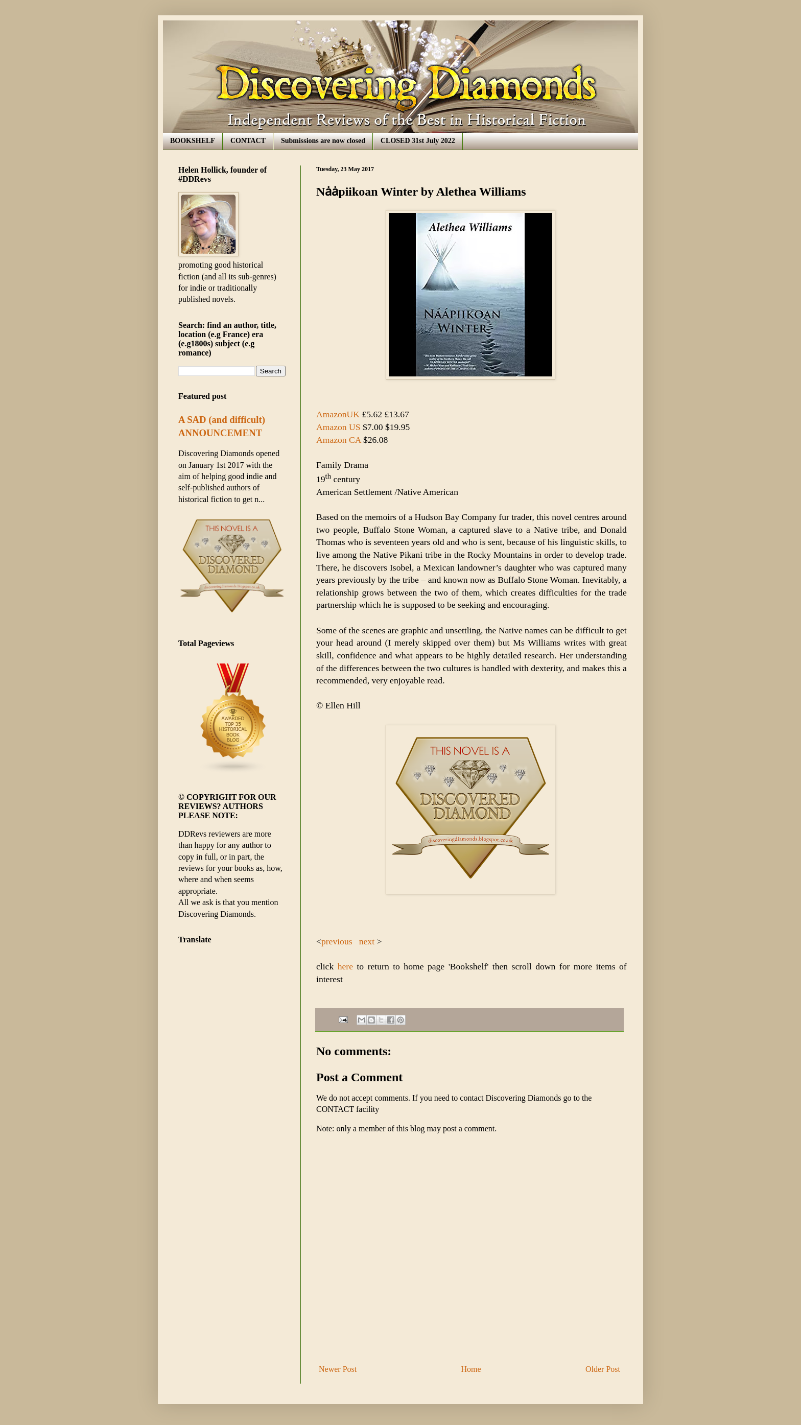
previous (338, 941)
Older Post (602, 1369)
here (343, 966)
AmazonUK (338, 414)
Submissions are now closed (323, 141)
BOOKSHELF (192, 141)
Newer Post (338, 1369)
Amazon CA (339, 440)
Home (471, 1369)
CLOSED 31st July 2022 (418, 141)
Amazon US (338, 427)
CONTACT (248, 141)
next (366, 941)
